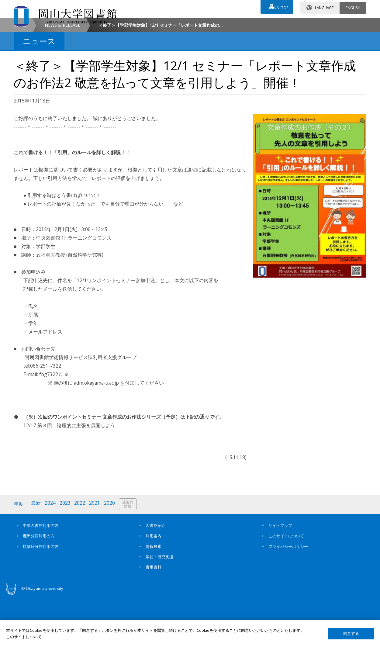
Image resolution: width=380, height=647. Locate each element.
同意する (351, 633)
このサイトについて (286, 586)
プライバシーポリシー (288, 597)
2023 (66, 555)
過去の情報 (130, 555)
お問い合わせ (206, 23)
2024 (51, 555)
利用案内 (153, 586)
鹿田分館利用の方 (38, 586)
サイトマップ (280, 576)
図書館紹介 (155, 576)
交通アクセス (260, 23)
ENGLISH (353, 5)
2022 (81, 555)
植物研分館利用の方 (40, 597)
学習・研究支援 (159, 607)
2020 (111, 555)
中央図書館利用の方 (40, 576)
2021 (96, 555)
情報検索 (153, 597)
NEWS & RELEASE (62, 76)
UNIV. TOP (278, 5)
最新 (36, 555)
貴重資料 (153, 618)
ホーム (20, 76)
